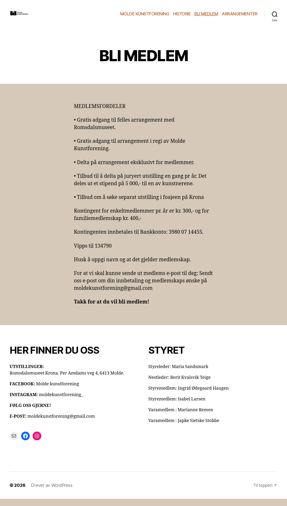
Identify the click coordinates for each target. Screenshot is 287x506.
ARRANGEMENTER (239, 17)
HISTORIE (182, 17)
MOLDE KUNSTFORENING (144, 17)
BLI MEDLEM (206, 17)
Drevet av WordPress (51, 492)
